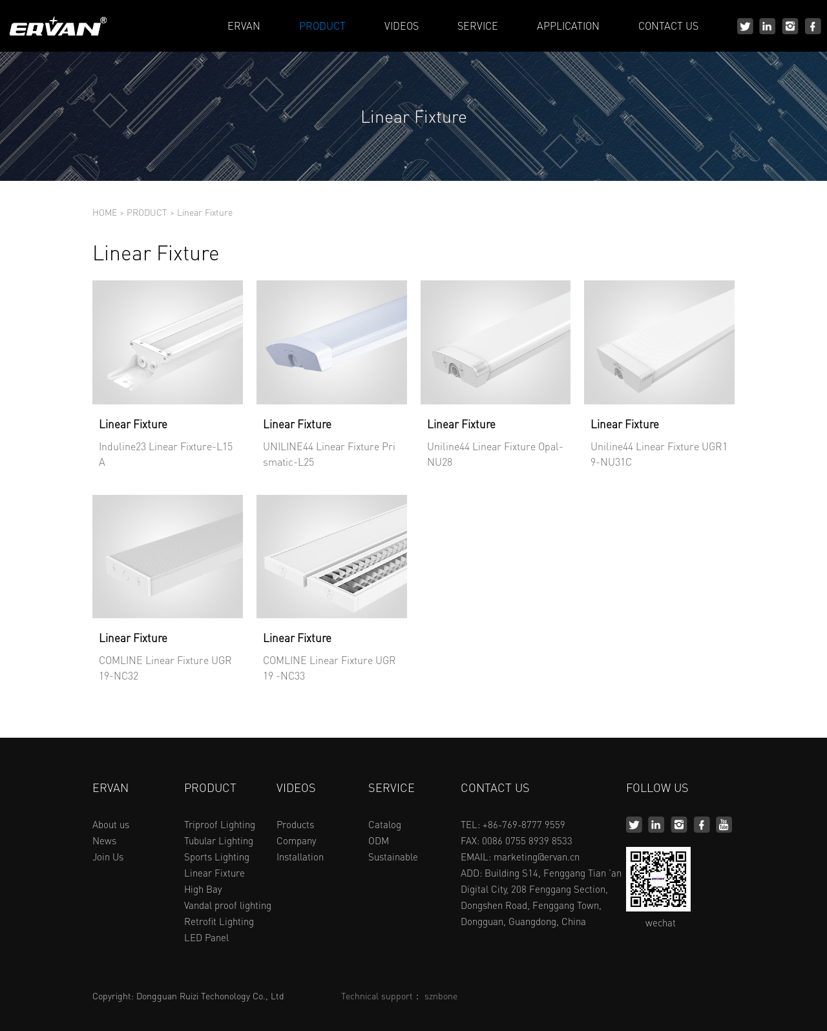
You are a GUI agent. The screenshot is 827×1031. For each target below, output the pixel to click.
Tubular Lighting (218, 840)
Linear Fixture (205, 211)
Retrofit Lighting (219, 921)
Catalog (384, 824)
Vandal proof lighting (227, 905)
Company (296, 840)
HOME (104, 211)
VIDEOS (401, 25)
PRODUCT (322, 25)
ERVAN (243, 25)
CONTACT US (668, 25)
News (104, 840)
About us (110, 824)
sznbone (440, 995)
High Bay (203, 888)
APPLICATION (568, 25)
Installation (300, 856)
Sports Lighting (216, 856)
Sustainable (393, 856)
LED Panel (206, 937)
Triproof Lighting (219, 824)
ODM (378, 840)
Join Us (107, 856)
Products (295, 824)
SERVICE (477, 25)
